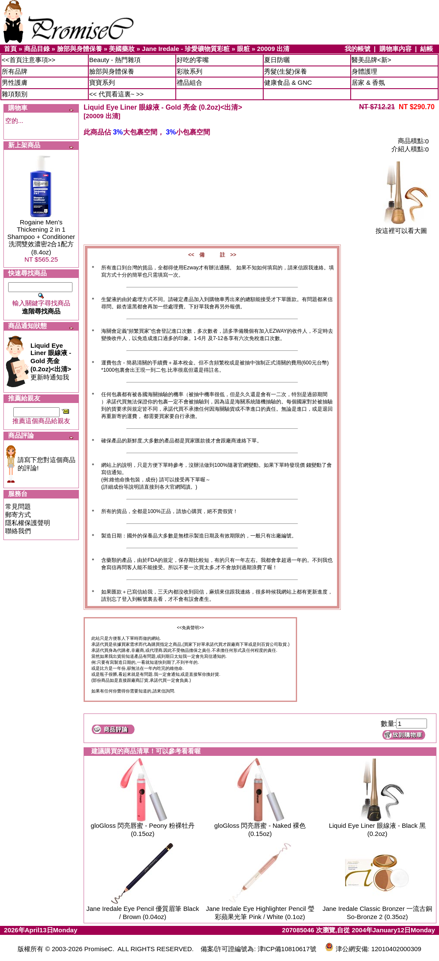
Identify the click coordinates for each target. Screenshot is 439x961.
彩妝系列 (189, 71)
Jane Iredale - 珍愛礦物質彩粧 (186, 48)
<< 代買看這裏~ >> (116, 94)
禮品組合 (189, 82)
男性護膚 (14, 82)
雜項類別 (14, 94)
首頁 (10, 48)
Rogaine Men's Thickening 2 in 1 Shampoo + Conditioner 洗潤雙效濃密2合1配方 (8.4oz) (41, 237)
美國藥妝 (122, 48)
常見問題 (18, 506)
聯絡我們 (18, 530)
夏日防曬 (277, 59)
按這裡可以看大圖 (401, 227)
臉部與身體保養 (79, 48)
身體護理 (364, 71)
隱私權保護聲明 (27, 522)
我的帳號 (357, 48)
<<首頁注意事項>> (28, 59)
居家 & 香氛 (368, 82)
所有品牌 (14, 71)
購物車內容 (395, 48)
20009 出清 (273, 48)
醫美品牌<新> (371, 59)
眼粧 (243, 48)
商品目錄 (37, 48)
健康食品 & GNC (288, 82)
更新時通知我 (50, 361)
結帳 (426, 48)
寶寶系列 (102, 82)
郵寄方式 (18, 514)
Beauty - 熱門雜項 (115, 59)
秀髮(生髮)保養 (285, 71)
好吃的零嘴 (193, 59)
